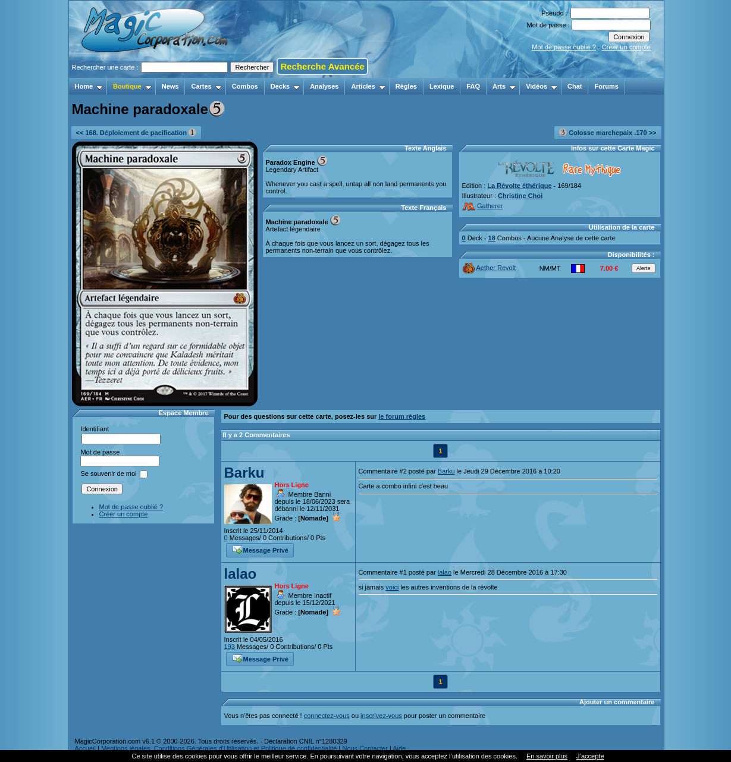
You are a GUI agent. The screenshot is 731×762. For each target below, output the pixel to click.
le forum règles (401, 416)
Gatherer (482, 205)
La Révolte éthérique (519, 185)
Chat (574, 86)
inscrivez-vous (381, 715)
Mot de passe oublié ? (564, 47)
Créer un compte (626, 47)
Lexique (441, 86)
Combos (245, 86)
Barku (244, 473)
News (170, 86)
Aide (399, 748)
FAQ (473, 86)
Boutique (132, 86)
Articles (368, 86)
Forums (606, 86)
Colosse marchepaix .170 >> (607, 132)
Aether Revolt (489, 267)
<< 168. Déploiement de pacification (136, 132)
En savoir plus (546, 756)
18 (491, 238)
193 (229, 646)
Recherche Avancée (322, 66)
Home (89, 86)
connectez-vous (327, 715)
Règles (406, 86)
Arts (504, 86)
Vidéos (541, 86)
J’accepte (590, 756)
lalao (240, 574)
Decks (285, 86)
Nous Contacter (364, 748)
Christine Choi (520, 195)
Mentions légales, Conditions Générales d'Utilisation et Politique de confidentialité (219, 748)
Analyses (324, 86)
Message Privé (260, 549)
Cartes (206, 86)
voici (392, 587)
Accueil (85, 748)
